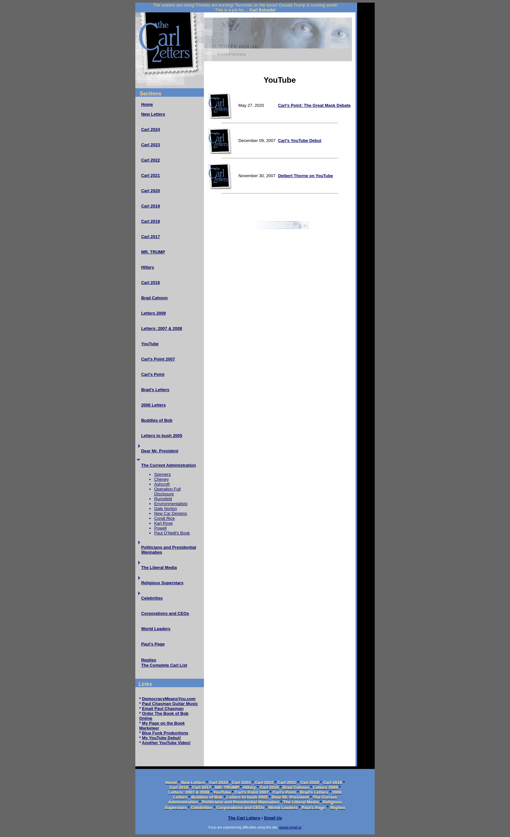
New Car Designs (170, 513)
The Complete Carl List (164, 665)
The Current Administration (168, 465)
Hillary (147, 267)
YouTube (150, 343)
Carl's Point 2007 (158, 359)
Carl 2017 (150, 236)
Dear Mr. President (159, 450)
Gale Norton (165, 508)
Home (147, 104)
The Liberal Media (159, 567)
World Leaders (155, 628)
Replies (148, 660)
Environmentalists (171, 503)
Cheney (161, 479)
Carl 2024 (150, 129)
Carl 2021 (150, 175)
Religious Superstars (162, 582)
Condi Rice (164, 518)
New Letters (153, 114)
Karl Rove (163, 523)
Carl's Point (153, 374)
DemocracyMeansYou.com (169, 698)
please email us (290, 827)
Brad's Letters (155, 389)
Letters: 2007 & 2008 (161, 328)
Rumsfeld (163, 498)
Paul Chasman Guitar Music (170, 703)
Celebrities (152, 598)
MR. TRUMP (153, 251)
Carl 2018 (150, 221)
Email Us (273, 818)
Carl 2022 (150, 160)
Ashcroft (162, 484)
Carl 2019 (150, 206)
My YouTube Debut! (161, 737)
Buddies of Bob (156, 420)
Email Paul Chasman (163, 708)
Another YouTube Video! (166, 742)
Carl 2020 (150, 190)
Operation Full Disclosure (167, 491)
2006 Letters (153, 405)
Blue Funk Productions (165, 733)
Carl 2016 (150, 282)
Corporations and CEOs (165, 613)
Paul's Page (153, 644)
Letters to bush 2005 (161, 435)
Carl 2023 (150, 144)
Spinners (162, 474)
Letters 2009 (153, 313)
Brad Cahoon (154, 297)
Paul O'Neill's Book (172, 533)
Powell (160, 528)
